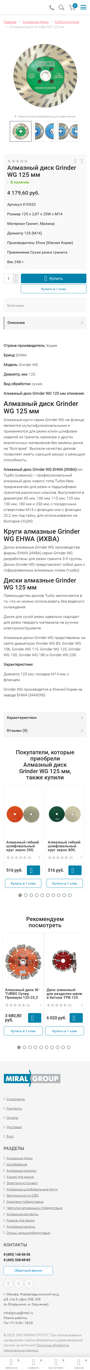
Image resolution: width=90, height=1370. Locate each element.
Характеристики (21, 717)
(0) (18, 858)
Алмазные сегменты (22, 1214)
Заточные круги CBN (22, 1195)
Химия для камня (20, 1177)
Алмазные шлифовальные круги (32, 1189)
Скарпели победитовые (24, 1202)
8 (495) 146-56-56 (17, 1254)
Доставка (14, 1127)
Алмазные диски (19, 1158)
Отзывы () (17, 730)
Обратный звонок (28, 1270)
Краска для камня (20, 1220)
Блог (10, 1136)
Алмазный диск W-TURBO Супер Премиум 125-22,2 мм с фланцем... (22, 995)
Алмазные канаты (20, 1226)
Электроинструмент (22, 1183)
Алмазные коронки (21, 1170)
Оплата (12, 1118)
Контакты (14, 1108)
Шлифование (16, 1164)
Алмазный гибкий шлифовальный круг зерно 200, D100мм (22, 848)
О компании (15, 1099)
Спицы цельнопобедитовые (28, 1233)
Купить (56, 278)
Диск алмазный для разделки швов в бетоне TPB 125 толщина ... (64, 995)
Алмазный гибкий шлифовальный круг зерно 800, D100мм (64, 848)
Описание (16, 322)
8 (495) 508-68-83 (17, 1260)
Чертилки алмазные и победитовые (34, 1208)
